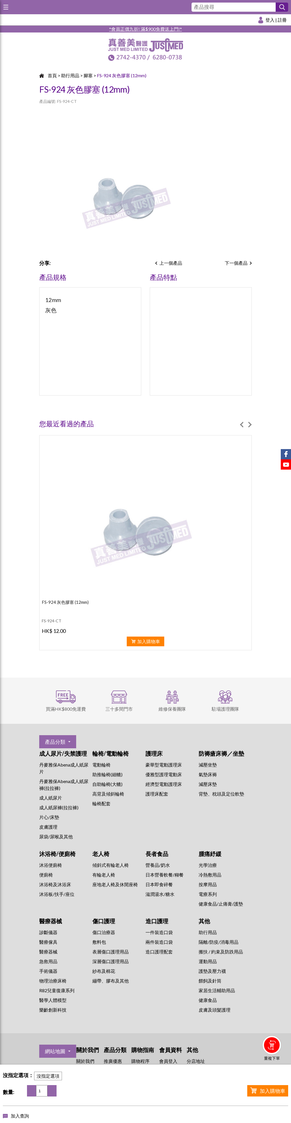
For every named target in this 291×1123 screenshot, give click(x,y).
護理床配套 (157, 793)
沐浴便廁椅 (50, 865)
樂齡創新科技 (52, 1009)
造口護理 (157, 921)
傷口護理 (103, 921)
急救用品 (48, 961)
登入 (270, 20)
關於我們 (85, 1061)
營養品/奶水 (158, 865)
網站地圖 (55, 1051)
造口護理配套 (159, 951)
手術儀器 (48, 971)
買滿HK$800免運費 (66, 709)
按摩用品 (208, 884)
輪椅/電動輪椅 (110, 753)
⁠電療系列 (208, 894)
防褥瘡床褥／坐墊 (221, 753)
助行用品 (70, 75)
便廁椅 (46, 874)
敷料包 (99, 942)
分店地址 (196, 1061)
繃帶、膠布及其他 (110, 980)
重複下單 (272, 1058)
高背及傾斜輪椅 (108, 793)
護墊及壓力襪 (212, 971)
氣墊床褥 (208, 774)
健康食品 (208, 1000)
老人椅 (100, 853)
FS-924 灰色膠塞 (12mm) (121, 75)
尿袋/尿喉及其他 (56, 836)
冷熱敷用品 (210, 874)
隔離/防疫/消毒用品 (218, 942)
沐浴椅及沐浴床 (55, 884)
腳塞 (88, 75)
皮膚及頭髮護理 (214, 1009)
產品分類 (55, 742)
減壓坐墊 (208, 764)
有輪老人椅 (103, 874)
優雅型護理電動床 (164, 774)
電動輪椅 (101, 764)
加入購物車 (272, 1091)
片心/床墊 (49, 817)
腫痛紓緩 (210, 853)
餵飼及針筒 (210, 980)
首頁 (52, 75)
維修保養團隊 (172, 709)
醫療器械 (50, 921)
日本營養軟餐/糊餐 (165, 874)
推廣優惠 (113, 1061)
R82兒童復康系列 (56, 990)
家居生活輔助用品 (217, 990)
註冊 (282, 20)
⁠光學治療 (208, 865)
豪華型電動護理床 (164, 764)
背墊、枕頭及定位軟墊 (221, 793)
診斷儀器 (48, 932)
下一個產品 (236, 263)
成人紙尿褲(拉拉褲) (58, 807)
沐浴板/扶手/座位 (56, 894)
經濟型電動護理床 (164, 784)
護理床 (154, 753)
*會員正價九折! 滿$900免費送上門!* (145, 29)
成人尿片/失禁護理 (63, 753)
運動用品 (208, 961)
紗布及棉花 (103, 971)
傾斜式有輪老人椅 (110, 865)
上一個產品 (170, 263)
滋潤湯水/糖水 (160, 894)
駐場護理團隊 (225, 709)
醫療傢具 (48, 942)
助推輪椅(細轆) (107, 774)
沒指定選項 (48, 1076)
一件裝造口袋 (159, 932)
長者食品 (157, 853)
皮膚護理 (48, 826)
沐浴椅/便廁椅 (57, 853)
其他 (204, 921)
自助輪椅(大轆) (107, 784)
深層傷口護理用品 (110, 961)
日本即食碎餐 (159, 884)
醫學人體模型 (52, 1000)
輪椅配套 (101, 803)
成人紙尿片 (50, 797)
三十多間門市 (119, 709)
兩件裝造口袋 (159, 942)
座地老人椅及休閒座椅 (115, 884)
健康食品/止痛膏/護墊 (221, 903)
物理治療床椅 (52, 980)
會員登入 (168, 1061)
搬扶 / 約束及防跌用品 (221, 951)
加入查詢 (20, 1115)
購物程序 (140, 1061)
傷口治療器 (103, 932)
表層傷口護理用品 (110, 951)
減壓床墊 (208, 784)
